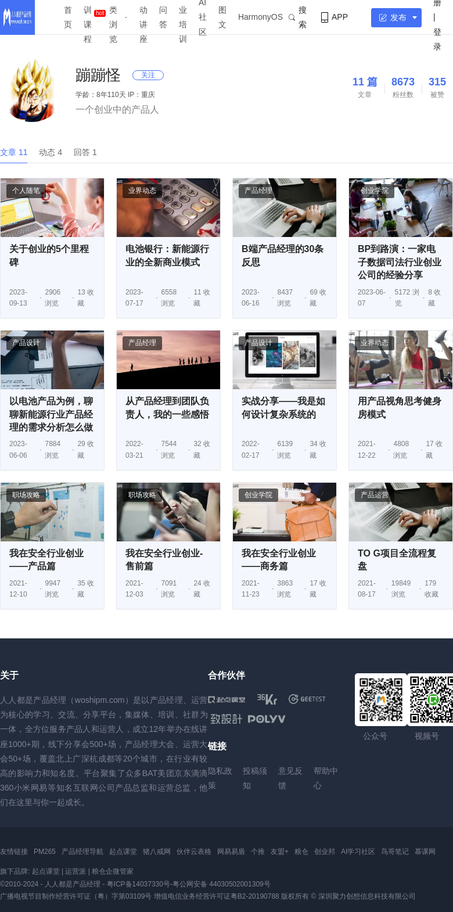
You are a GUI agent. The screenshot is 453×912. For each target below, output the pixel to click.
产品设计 (26, 343)
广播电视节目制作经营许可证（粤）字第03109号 (76, 896)
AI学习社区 (358, 852)
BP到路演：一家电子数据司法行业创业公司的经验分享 (399, 262)
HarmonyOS (260, 16)
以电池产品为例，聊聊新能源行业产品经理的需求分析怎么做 (51, 414)
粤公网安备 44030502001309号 (221, 884)
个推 (258, 852)
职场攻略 (26, 495)
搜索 (298, 17)
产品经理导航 (82, 852)
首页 (68, 17)
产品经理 (258, 190)
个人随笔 (26, 190)
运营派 (75, 871)
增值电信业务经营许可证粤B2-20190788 (216, 896)
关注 (148, 75)
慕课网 (425, 852)
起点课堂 (123, 852)
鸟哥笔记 (395, 852)
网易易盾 (231, 852)
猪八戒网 (157, 852)
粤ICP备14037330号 (138, 884)
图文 (222, 17)
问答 (163, 17)
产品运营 (375, 495)
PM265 (45, 852)
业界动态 (142, 190)
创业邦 (324, 852)
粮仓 (301, 852)
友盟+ (280, 852)
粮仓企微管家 (113, 871)
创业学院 (375, 190)
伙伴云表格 (194, 852)
